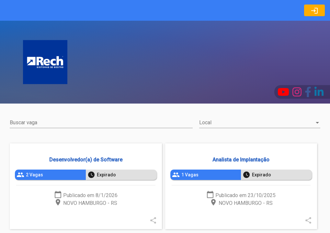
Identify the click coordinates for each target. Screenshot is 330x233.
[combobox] (259, 123)
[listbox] (85, 175)
